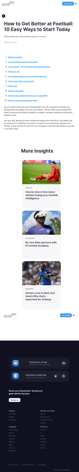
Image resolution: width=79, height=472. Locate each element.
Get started (68, 4)
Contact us (14, 400)
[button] (76, 3)
